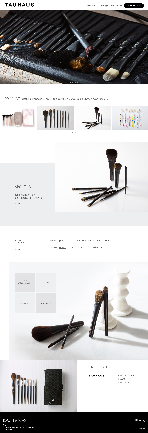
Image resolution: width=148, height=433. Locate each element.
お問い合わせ (116, 6)
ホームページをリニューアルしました (86, 247)
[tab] (70, 82)
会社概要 (104, 6)
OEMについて (92, 6)
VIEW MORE (18, 204)
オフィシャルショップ (126, 375)
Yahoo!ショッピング (125, 383)
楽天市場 (121, 379)
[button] (72, 132)
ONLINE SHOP (133, 6)
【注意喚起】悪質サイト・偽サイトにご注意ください (93, 240)
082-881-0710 (10, 430)
